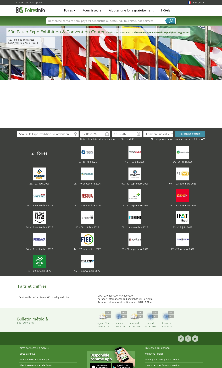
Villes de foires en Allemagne (34, 359)
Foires (69, 10)
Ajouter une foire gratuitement (131, 10)
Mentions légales (154, 353)
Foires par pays (27, 353)
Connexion (22, 2)
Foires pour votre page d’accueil (162, 359)
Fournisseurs (92, 10)
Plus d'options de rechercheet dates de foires (175, 139)
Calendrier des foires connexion (162, 365)
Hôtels (165, 10)
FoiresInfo (32, 10)
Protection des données (158, 347)
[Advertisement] (111, 104)
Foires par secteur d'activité (34, 347)
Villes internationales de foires (35, 365)
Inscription (36, 2)
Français (198, 2)
